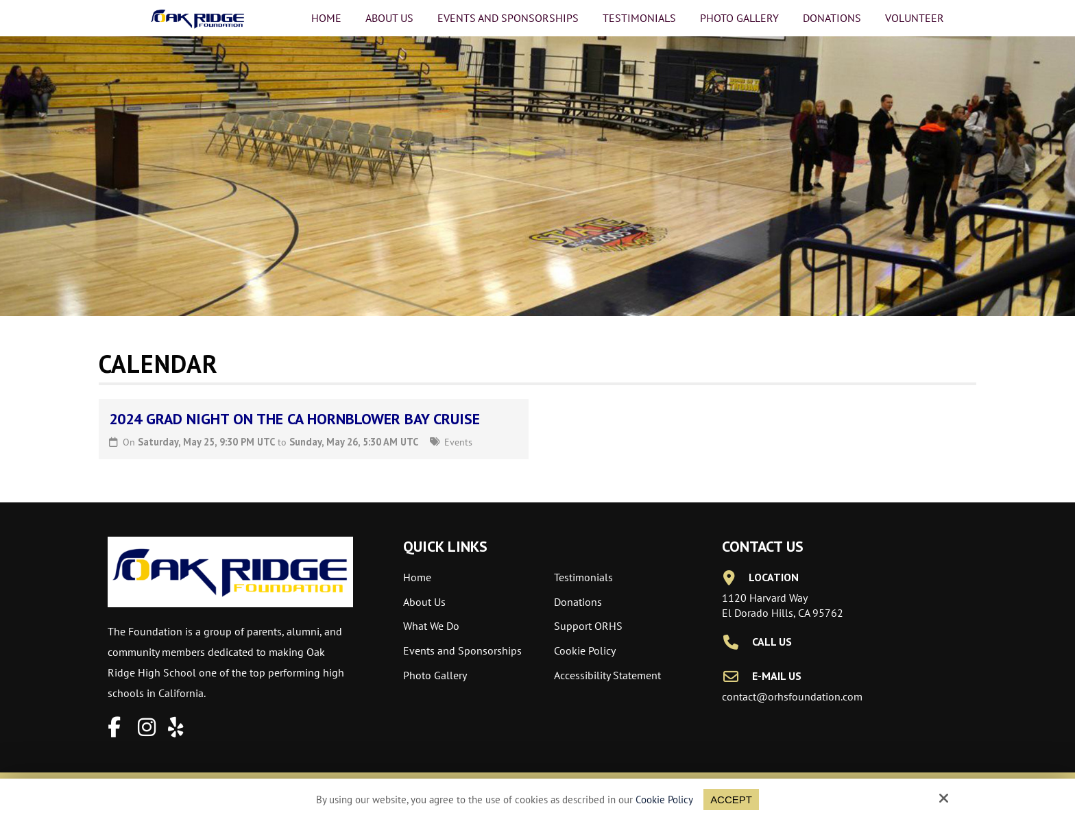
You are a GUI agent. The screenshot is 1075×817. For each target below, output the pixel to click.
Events (458, 441)
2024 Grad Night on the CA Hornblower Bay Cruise (294, 418)
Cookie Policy (664, 800)
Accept (731, 799)
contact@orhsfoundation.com (792, 696)
